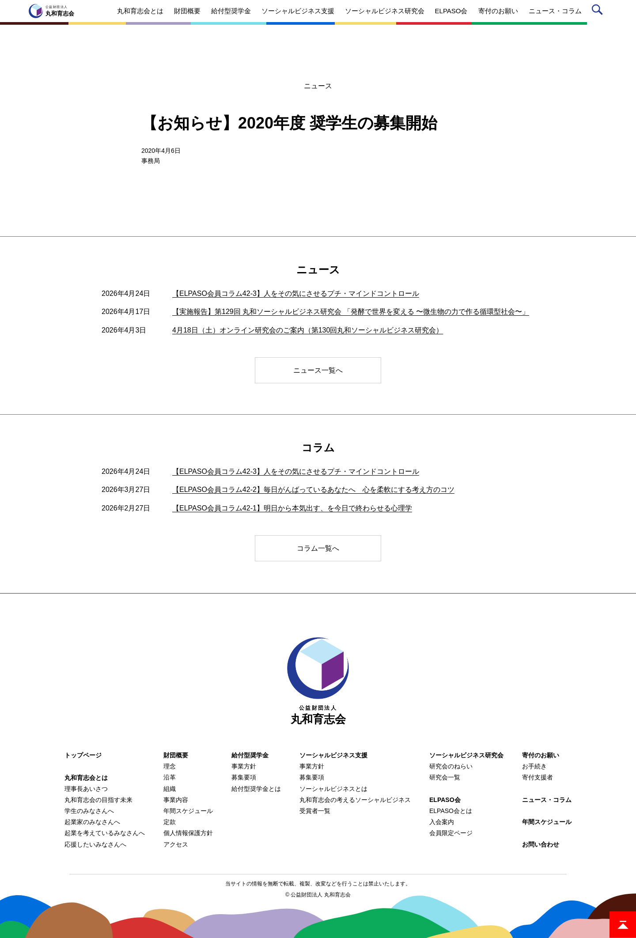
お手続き (534, 766)
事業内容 (175, 799)
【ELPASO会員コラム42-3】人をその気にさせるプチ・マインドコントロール (295, 293)
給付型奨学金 (250, 755)
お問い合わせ (540, 844)
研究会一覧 (444, 777)
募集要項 (243, 777)
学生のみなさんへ (89, 810)
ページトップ (623, 925)
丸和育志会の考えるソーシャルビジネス (355, 799)
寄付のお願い (540, 755)
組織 (169, 788)
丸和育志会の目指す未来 (98, 799)
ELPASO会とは (450, 810)
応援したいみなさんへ (95, 844)
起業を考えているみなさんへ (104, 832)
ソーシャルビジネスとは (333, 788)
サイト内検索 (598, 11)
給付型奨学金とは (256, 788)
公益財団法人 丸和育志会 (320, 895)
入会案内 (441, 821)
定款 (169, 821)
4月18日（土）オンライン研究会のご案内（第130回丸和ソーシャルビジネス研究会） (307, 330)
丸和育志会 (318, 681)
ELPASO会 (445, 799)
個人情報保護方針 (188, 832)
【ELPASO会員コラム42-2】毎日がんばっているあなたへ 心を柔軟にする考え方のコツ (313, 489)
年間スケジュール (188, 810)
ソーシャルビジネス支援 (333, 755)
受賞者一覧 (314, 810)
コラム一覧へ (318, 548)
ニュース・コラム (547, 799)
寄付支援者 (537, 777)
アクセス (175, 844)
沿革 (169, 777)
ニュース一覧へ (318, 370)
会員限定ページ (451, 832)
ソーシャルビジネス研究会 (466, 755)
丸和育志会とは (86, 777)
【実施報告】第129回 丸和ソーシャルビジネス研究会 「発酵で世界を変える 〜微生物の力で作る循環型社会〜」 (350, 311)
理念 (169, 766)
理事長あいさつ (86, 788)
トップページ (83, 755)
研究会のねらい (451, 766)
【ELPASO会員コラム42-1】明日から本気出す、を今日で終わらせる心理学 (292, 508)
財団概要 (175, 755)
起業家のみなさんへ (92, 821)
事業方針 (243, 766)
